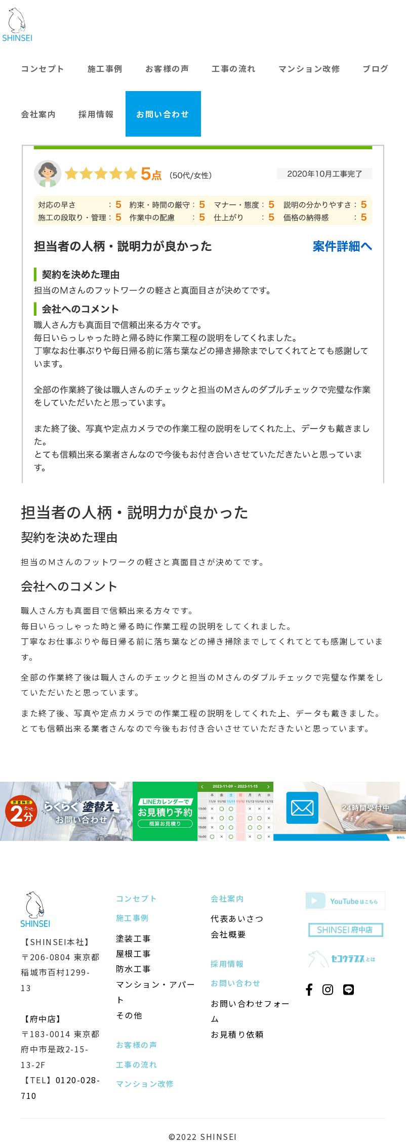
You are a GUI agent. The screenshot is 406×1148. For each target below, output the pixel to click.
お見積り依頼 (237, 1034)
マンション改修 (309, 68)
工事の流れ (234, 68)
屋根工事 (133, 953)
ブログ (375, 68)
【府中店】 (43, 1018)
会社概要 (228, 934)
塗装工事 (133, 938)
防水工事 (133, 968)
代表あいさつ (237, 918)
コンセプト (43, 68)
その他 (129, 1015)
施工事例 (105, 68)
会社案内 (38, 114)
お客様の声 (167, 68)
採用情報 (96, 114)
